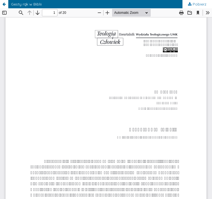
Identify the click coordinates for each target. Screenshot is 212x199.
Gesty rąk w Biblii (26, 4)
